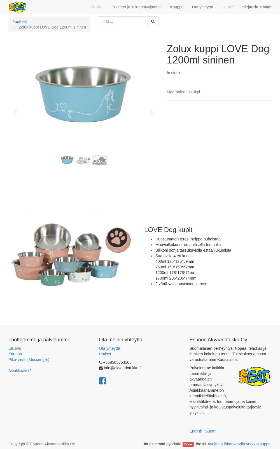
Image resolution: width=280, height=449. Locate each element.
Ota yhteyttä (109, 348)
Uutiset (105, 354)
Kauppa (15, 354)
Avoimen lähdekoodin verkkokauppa (238, 444)
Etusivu (14, 348)
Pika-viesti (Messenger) (28, 359)
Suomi (210, 431)
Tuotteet (20, 21)
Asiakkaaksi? (19, 370)
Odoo (188, 444)
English (196, 431)
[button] (17, 109)
